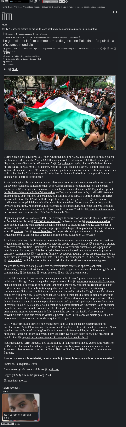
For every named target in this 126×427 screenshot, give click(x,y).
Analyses (18, 7)
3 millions (98, 243)
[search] (19, 1)
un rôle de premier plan (74, 272)
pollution (80, 48)
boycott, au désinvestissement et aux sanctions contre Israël (55, 337)
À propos (101, 7)
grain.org (54, 369)
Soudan (26, 59)
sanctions (88, 48)
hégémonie (47, 48)
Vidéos (80, 7)
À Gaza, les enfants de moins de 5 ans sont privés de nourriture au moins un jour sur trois (51, 29)
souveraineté (28, 48)
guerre (12, 51)
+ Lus (63, 7)
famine (6, 51)
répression (38, 48)
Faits (10, 7)
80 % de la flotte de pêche (43, 199)
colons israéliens (33, 56)
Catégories (46, 7)
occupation (71, 48)
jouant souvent (48, 272)
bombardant (39, 205)
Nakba (16, 56)
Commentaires (90, 7)
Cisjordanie (10, 59)
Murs (5, 24)
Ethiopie (18, 59)
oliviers (23, 56)
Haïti (39, 59)
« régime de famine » (47, 253)
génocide (9, 48)
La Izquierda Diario (26, 363)
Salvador (33, 59)
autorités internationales (102, 209)
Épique (37, 7)
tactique (96, 48)
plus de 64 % (15, 260)
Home (4, 7)
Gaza (75, 156)
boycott (9, 62)
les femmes (29, 272)
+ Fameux (71, 7)
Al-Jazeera (10, 64)
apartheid (9, 56)
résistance (18, 48)
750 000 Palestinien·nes (47, 221)
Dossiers (56, 7)
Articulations (28, 7)
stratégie (26, 189)
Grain (8, 53)
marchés (18, 231)
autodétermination (59, 48)
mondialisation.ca (25, 34)
